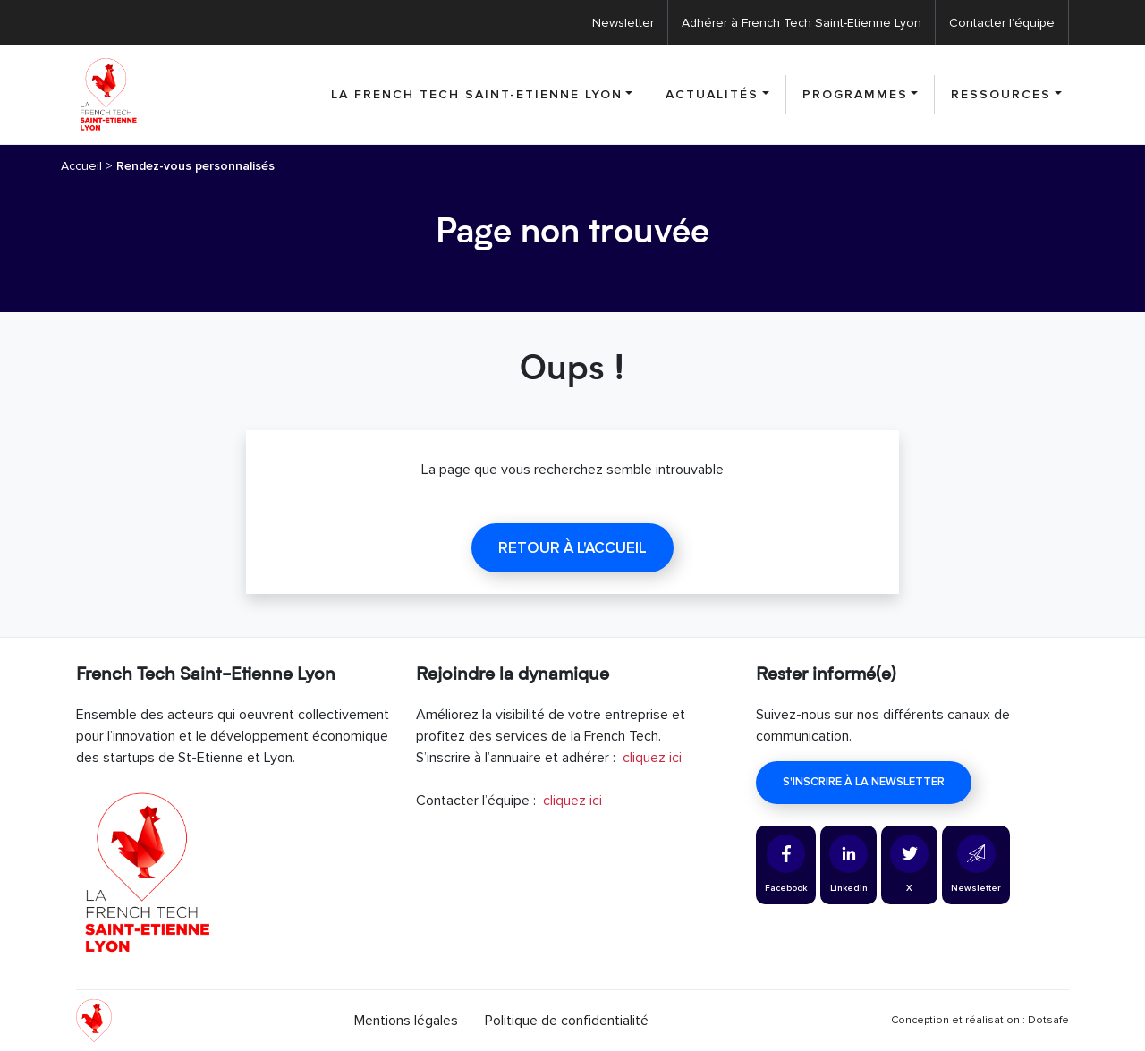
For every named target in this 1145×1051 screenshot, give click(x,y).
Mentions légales (406, 1021)
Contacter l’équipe (1002, 22)
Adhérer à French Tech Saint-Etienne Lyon (801, 22)
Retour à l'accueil (572, 547)
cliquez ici (652, 758)
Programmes (855, 94)
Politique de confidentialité (567, 1021)
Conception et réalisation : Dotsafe (980, 1020)
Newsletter (623, 22)
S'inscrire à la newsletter (864, 782)
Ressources (1001, 94)
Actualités (712, 94)
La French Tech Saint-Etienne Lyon (477, 94)
